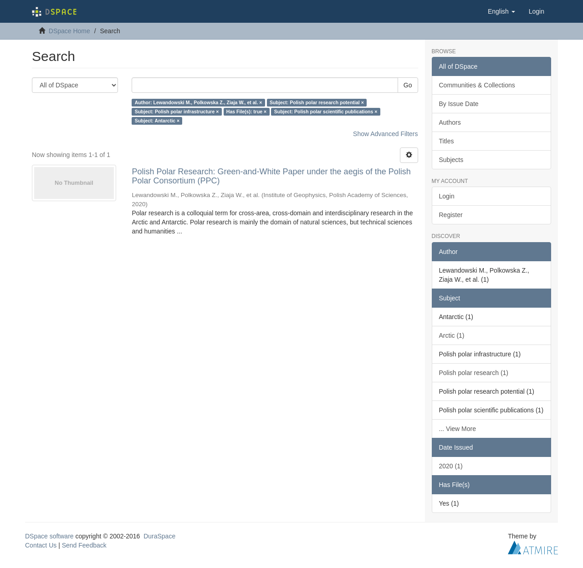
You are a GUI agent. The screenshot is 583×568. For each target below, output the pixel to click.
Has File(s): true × (246, 111)
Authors (450, 122)
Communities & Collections (477, 85)
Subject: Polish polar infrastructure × (177, 111)
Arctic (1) (452, 335)
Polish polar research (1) (474, 372)
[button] (501, 11)
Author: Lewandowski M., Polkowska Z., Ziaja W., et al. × (198, 102)
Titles (446, 141)
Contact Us (40, 545)
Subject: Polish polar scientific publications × (326, 111)
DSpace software (49, 536)
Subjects (451, 159)
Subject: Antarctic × (157, 120)
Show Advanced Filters (385, 133)
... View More (457, 428)
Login (447, 196)
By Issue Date (459, 103)
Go (408, 85)
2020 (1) (451, 466)
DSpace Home (69, 31)
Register (451, 214)
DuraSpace (159, 536)
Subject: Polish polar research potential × (317, 102)
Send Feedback (84, 545)
